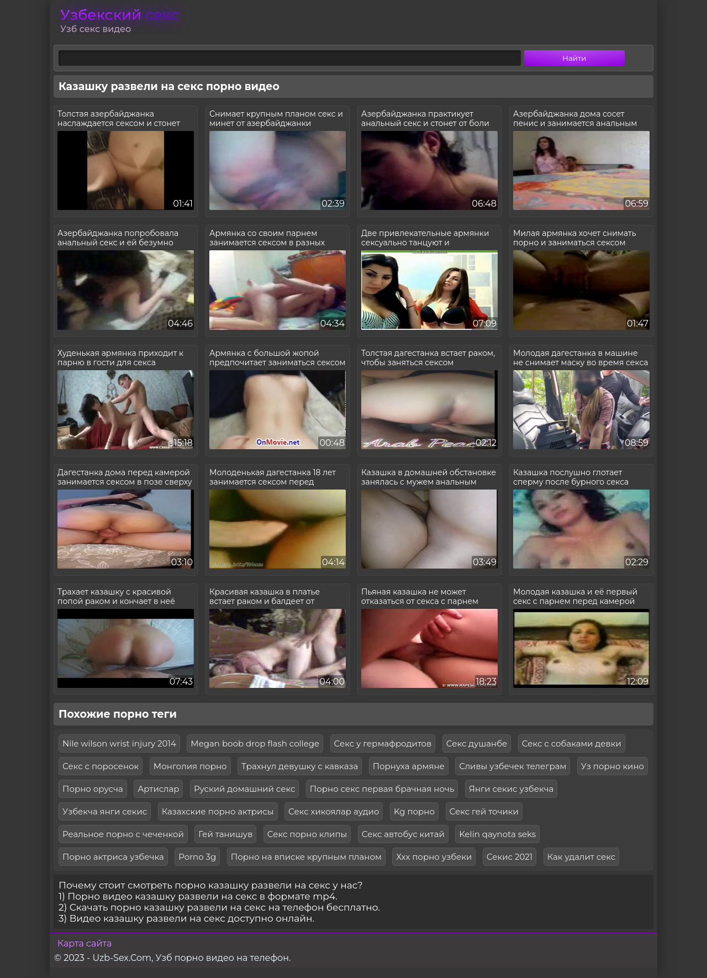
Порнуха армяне (409, 766)
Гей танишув (225, 834)
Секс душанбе (477, 743)
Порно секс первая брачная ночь (382, 789)
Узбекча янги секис (104, 811)
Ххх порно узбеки (434, 856)
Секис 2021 (509, 856)
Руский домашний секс (244, 789)
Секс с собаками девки (571, 743)
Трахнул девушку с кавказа (299, 766)
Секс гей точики (484, 811)
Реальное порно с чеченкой (123, 834)
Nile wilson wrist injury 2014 (119, 743)
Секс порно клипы (307, 834)
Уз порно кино (612, 766)
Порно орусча (92, 789)
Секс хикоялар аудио (333, 811)
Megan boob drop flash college (255, 743)
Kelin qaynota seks (497, 834)
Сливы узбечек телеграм (512, 766)
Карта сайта (84, 943)
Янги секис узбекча (511, 789)
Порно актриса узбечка (113, 856)
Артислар (158, 789)
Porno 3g (197, 856)
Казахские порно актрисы (218, 811)
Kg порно (414, 811)
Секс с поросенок (100, 766)
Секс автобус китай (403, 834)
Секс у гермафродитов (383, 743)
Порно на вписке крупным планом (306, 856)
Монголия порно (190, 766)
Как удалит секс (581, 856)
